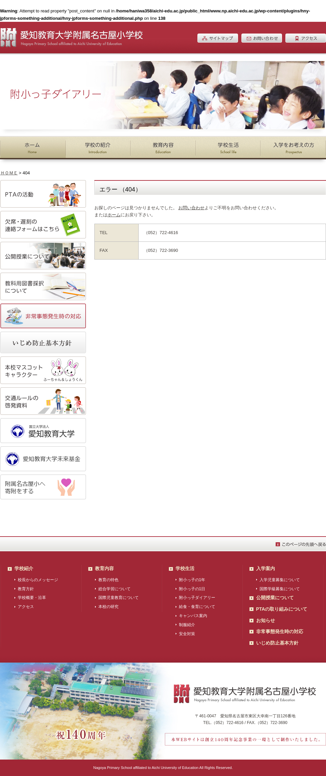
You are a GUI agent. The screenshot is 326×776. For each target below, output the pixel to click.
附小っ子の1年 (192, 579)
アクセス (26, 606)
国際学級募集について (280, 589)
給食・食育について (197, 606)
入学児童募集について (280, 579)
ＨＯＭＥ (9, 172)
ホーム (114, 214)
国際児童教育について (118, 597)
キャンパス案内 (193, 615)
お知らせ (265, 620)
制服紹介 (187, 624)
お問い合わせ (191, 207)
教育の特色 (108, 579)
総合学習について (114, 589)
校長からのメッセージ (38, 579)
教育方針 (26, 589)
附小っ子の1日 (192, 589)
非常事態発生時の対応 (279, 631)
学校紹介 (23, 568)
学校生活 (185, 568)
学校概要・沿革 (32, 597)
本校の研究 (108, 606)
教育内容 (104, 568)
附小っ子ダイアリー (197, 597)
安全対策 (187, 633)
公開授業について (275, 597)
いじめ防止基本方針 (277, 643)
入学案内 (265, 568)
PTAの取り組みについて (282, 609)
